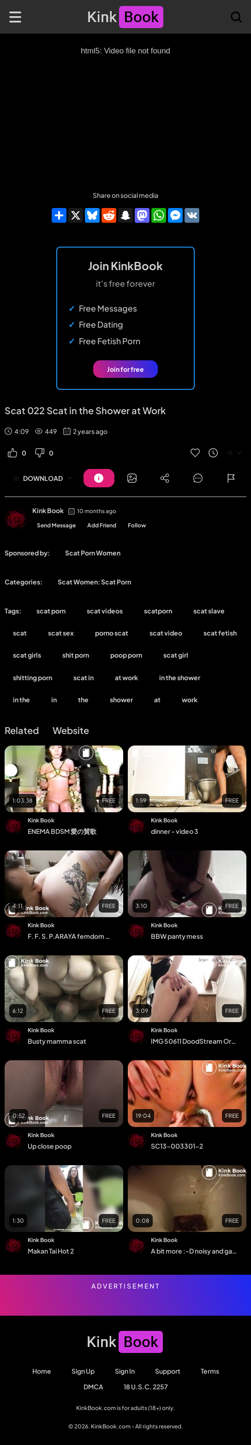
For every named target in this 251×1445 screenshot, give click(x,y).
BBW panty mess (177, 936)
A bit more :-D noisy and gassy (194, 1251)
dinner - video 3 (174, 831)
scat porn (51, 611)
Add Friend (101, 525)
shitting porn (32, 677)
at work (126, 677)
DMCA (93, 1386)
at (157, 699)
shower (121, 699)
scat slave (209, 611)
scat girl (175, 655)
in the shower (179, 677)
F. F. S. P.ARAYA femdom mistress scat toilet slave (71, 936)
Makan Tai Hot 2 (51, 1251)
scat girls (27, 655)
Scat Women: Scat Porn (94, 582)
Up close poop (50, 1146)
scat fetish (220, 633)
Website (71, 730)
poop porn (126, 655)
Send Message (56, 525)
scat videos (105, 611)
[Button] (99, 478)
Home (41, 1371)
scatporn (158, 611)
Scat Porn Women (92, 553)
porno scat (111, 633)
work (189, 699)
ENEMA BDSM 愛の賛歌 (62, 831)
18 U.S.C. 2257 (146, 1386)
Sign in (125, 1371)
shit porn (75, 655)
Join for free (125, 369)
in (54, 699)
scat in (83, 677)
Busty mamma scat (57, 1041)
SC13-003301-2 (177, 1146)
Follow (137, 525)
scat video (165, 633)
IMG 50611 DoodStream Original (194, 1041)
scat (20, 633)
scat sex (61, 633)
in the (21, 699)
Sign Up (83, 1371)
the (83, 699)
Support (167, 1371)
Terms (210, 1371)
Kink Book (48, 510)
